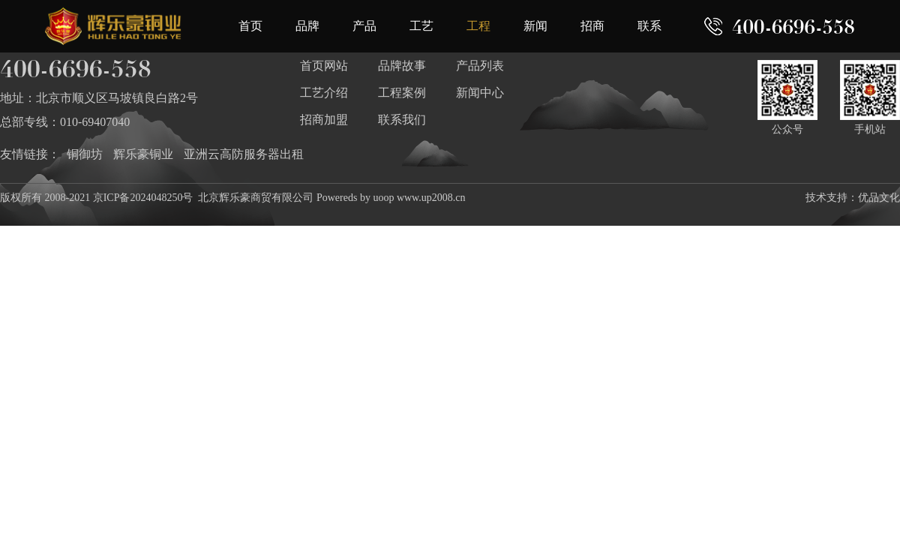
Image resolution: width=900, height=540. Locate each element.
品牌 (308, 26)
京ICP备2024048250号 (143, 197)
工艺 (422, 26)
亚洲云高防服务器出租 (244, 154)
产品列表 (480, 65)
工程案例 (402, 92)
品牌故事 (402, 65)
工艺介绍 (324, 92)
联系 (650, 26)
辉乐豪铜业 (143, 154)
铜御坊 (85, 154)
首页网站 (324, 65)
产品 (364, 26)
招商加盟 (324, 119)
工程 (478, 26)
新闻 (536, 26)
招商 (592, 26)
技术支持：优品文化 (853, 197)
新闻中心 (480, 92)
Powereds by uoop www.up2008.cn (391, 197)
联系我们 (402, 119)
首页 (250, 26)
